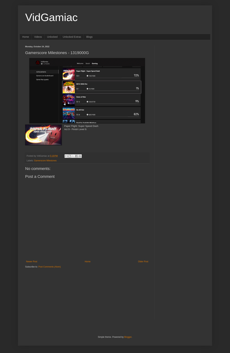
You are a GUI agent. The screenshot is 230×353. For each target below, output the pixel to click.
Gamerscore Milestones (45, 160)
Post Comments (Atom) (49, 267)
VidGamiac (51, 17)
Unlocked (52, 36)
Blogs (89, 36)
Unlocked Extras (72, 36)
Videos (38, 36)
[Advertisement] (47, 290)
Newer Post (31, 261)
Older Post (143, 261)
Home (25, 36)
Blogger (128, 337)
